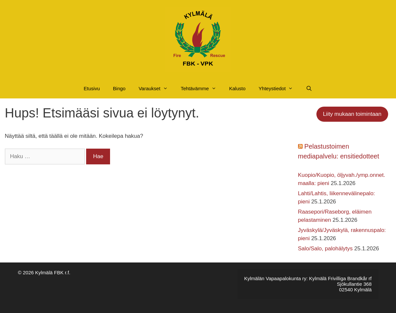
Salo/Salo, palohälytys (325, 248)
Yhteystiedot (279, 88)
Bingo (119, 88)
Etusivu (92, 88)
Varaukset (156, 88)
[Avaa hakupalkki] (309, 88)
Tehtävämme (202, 88)
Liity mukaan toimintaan (352, 114)
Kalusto (237, 88)
